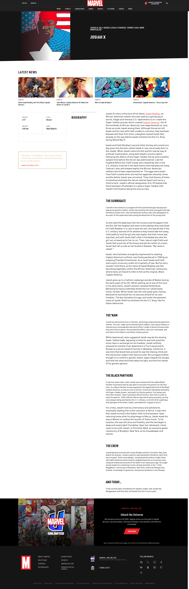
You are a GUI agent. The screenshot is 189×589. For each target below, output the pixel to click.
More (130, 9)
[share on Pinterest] (154, 568)
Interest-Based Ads (136, 583)
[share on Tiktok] (141, 573)
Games (91, 9)
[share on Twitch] (161, 568)
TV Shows (111, 9)
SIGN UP (33, 3)
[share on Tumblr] (161, 562)
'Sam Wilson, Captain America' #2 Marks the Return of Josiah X (72, 103)
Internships (43, 567)
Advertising (66, 557)
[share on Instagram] (154, 562)
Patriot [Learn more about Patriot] (148, 190)
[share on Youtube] (141, 568)
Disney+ (64, 560)
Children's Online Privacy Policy (102, 583)
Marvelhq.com (67, 564)
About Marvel (44, 557)
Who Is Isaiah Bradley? (103, 102)
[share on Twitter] (148, 562)
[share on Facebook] (141, 563)
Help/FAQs (42, 560)
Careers (41, 564)
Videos (121, 9)
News (59, 9)
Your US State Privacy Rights (64, 583)
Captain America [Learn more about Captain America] (98, 122)
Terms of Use (37, 583)
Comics (67, 9)
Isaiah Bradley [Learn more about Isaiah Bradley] (100, 113)
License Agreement (121, 583)
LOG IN (24, 3)
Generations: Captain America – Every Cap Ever (150, 102)
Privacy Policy (48, 583)
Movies (100, 9)
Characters (79, 9)
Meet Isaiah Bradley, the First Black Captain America (34, 103)
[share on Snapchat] (148, 568)
